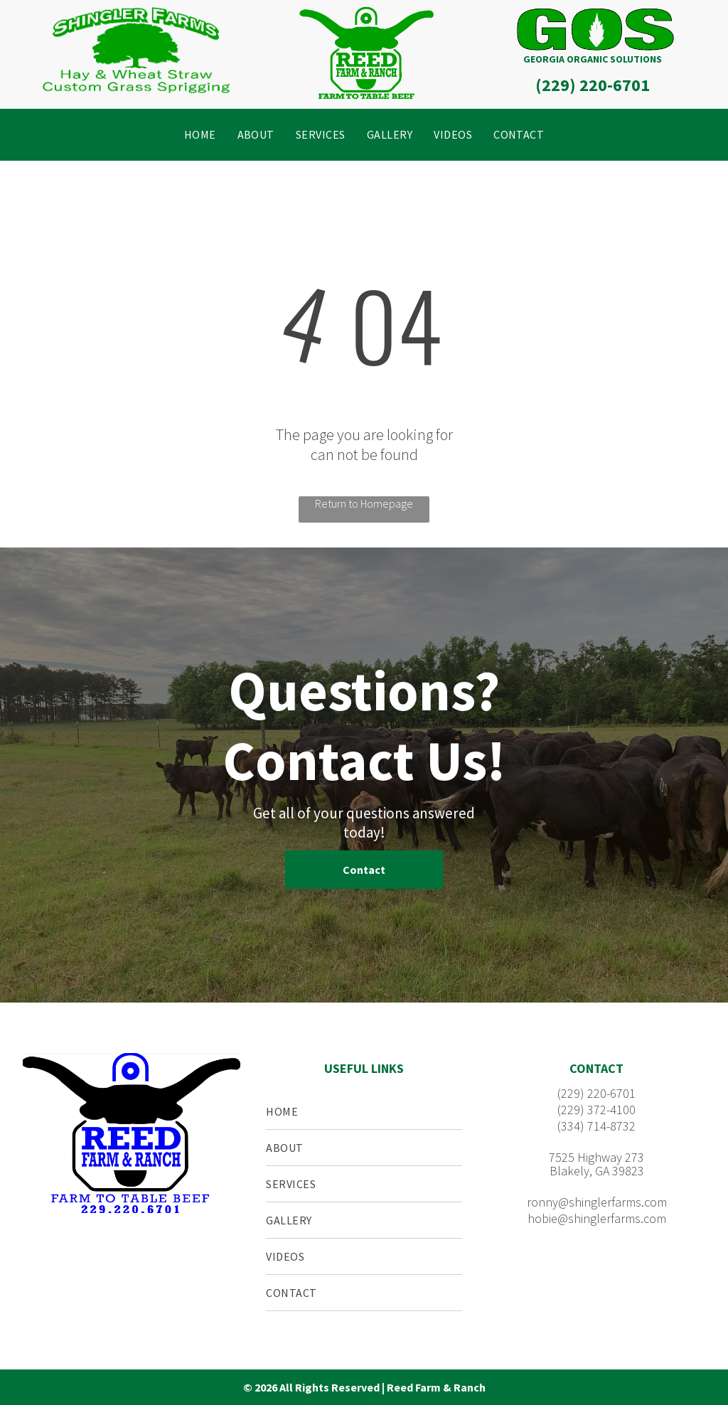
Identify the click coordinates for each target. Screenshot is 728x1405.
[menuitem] (200, 134)
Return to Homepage (364, 503)
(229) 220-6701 (592, 85)
